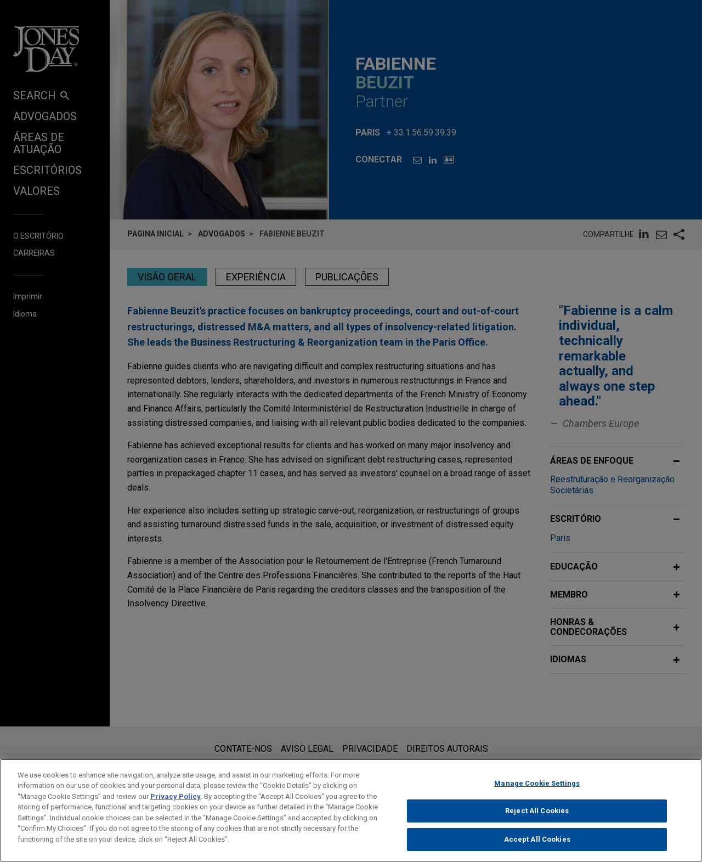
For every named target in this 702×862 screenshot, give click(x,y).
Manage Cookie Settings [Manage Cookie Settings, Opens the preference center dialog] (537, 792)
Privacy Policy (175, 805)
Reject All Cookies (537, 819)
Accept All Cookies (537, 848)
